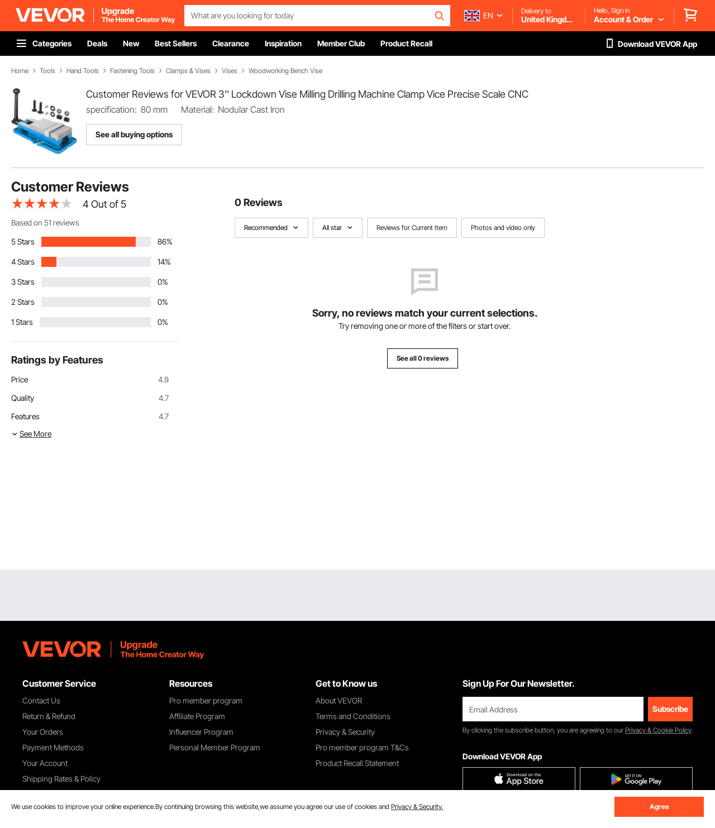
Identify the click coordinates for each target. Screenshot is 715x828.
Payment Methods (53, 747)
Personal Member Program (214, 747)
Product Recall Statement (357, 763)
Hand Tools (82, 71)
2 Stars (23, 302)
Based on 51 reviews (45, 222)
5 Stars (23, 241)
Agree (659, 806)
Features (25, 416)
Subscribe (670, 709)
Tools (47, 71)
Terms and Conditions (353, 716)
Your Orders (42, 731)
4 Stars (23, 261)
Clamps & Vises (188, 71)
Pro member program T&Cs (362, 747)
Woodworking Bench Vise (285, 71)
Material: (197, 109)
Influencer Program (201, 731)
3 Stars (23, 281)
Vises (229, 71)
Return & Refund (48, 716)
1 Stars (22, 322)
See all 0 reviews (423, 358)
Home (19, 71)
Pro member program (205, 700)
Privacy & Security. (417, 806)
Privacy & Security (345, 731)
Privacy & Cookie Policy (658, 730)
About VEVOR (339, 700)
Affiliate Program (197, 716)
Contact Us (41, 700)
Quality (22, 398)
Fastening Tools (132, 71)
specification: (111, 109)
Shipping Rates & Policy (61, 778)
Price (19, 379)
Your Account (45, 763)
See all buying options (134, 134)
